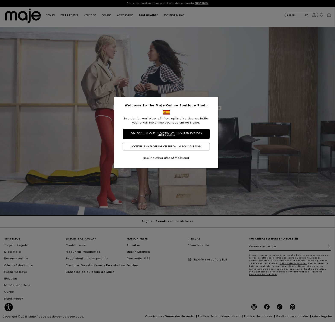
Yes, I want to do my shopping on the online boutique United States (167, 133)
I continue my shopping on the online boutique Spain (167, 146)
